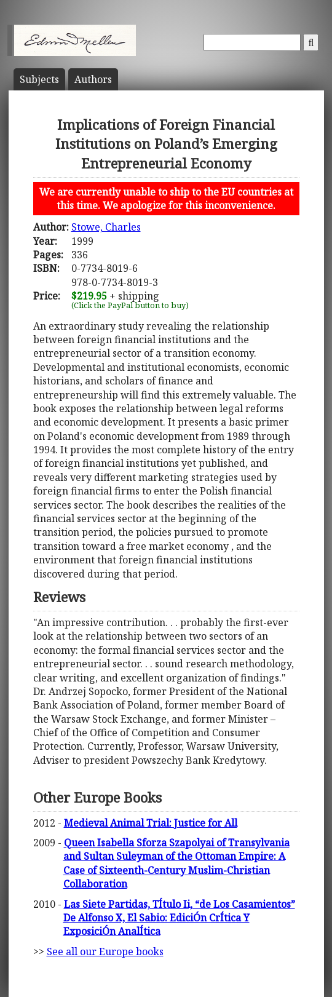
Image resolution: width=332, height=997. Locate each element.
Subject (39, 79)
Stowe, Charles (106, 227)
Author (93, 79)
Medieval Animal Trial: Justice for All (150, 823)
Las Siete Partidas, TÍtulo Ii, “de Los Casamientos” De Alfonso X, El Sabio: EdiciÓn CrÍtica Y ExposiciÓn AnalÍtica (179, 918)
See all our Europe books (105, 951)
